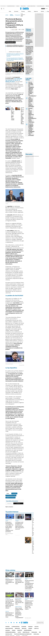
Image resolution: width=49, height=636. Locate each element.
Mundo (13, 630)
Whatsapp (19, 622)
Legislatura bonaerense (10, 497)
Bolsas (30, 156)
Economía (16, 11)
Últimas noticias (15, 626)
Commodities (33, 156)
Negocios (36, 11)
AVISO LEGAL (36, 634)
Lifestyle (36, 628)
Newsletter (46, 11)
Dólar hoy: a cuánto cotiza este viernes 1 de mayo (19, 602)
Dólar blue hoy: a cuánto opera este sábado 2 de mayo (29, 35)
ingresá (46, 8)
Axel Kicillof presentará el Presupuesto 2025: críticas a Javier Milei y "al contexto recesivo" (13, 113)
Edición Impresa (27, 630)
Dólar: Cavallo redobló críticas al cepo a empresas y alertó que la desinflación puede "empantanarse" (19, 612)
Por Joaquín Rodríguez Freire (9, 534)
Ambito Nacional (11, 15)
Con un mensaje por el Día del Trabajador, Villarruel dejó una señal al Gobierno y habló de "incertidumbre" (32, 89)
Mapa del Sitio (8, 634)
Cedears (37, 156)
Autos (19, 632)
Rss (40, 632)
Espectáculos (26, 632)
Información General (10, 632)
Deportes (19, 630)
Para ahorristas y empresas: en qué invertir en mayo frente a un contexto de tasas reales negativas (29, 50)
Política (29, 11)
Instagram (11, 622)
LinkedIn (13, 622)
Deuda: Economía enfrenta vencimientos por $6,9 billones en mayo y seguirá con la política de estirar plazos (29, 584)
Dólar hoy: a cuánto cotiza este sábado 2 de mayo (29, 41)
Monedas (27, 156)
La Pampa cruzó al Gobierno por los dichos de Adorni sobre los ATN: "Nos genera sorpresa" (19, 526)
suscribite (43, 8)
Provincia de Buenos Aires (11, 495)
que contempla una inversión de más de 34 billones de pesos (13, 80)
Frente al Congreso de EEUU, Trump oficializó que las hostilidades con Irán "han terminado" (31, 129)
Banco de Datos (9, 628)
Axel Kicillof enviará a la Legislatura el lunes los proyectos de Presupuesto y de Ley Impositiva (15, 55)
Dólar (10, 11)
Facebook (8, 622)
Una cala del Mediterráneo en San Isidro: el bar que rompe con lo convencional (29, 60)
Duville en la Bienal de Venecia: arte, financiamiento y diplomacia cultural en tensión (29, 69)
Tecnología (34, 632)
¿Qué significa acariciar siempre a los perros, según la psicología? (31, 102)
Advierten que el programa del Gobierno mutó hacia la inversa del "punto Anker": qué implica (29, 605)
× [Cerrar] (14, 42)
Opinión (42, 11)
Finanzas (23, 11)
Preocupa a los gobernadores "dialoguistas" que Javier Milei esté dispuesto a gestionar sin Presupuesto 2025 (15, 59)
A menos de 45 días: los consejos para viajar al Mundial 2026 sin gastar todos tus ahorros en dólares (9, 604)
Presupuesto (14, 493)
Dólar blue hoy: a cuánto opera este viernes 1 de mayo (9, 615)
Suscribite (18, 503)
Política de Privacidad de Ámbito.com (22, 634)
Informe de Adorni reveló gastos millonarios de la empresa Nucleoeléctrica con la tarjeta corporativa (32, 115)
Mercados (17, 628)
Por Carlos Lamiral (28, 590)
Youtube (16, 622)
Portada (7, 626)
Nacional (7, 630)
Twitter (6, 622)
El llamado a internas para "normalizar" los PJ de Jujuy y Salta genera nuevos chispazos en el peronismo (9, 527)
